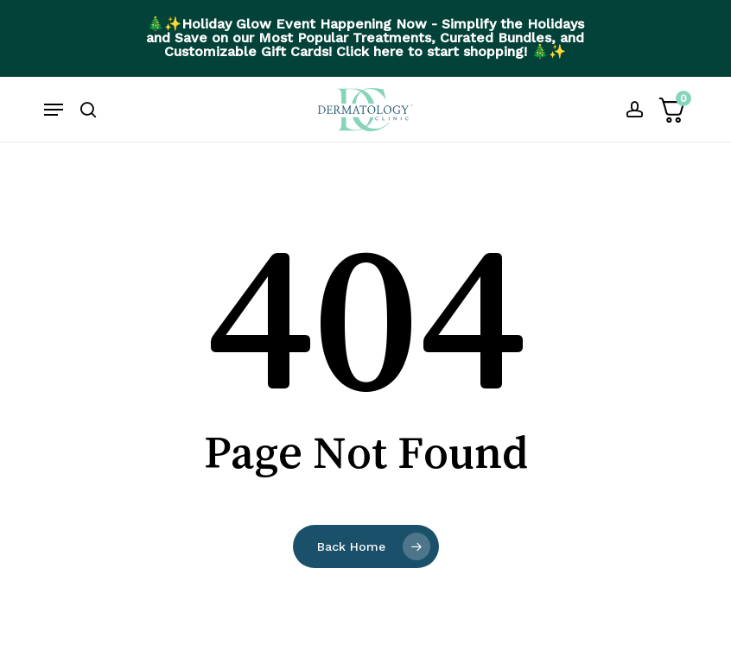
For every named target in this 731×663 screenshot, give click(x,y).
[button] (53, 109)
